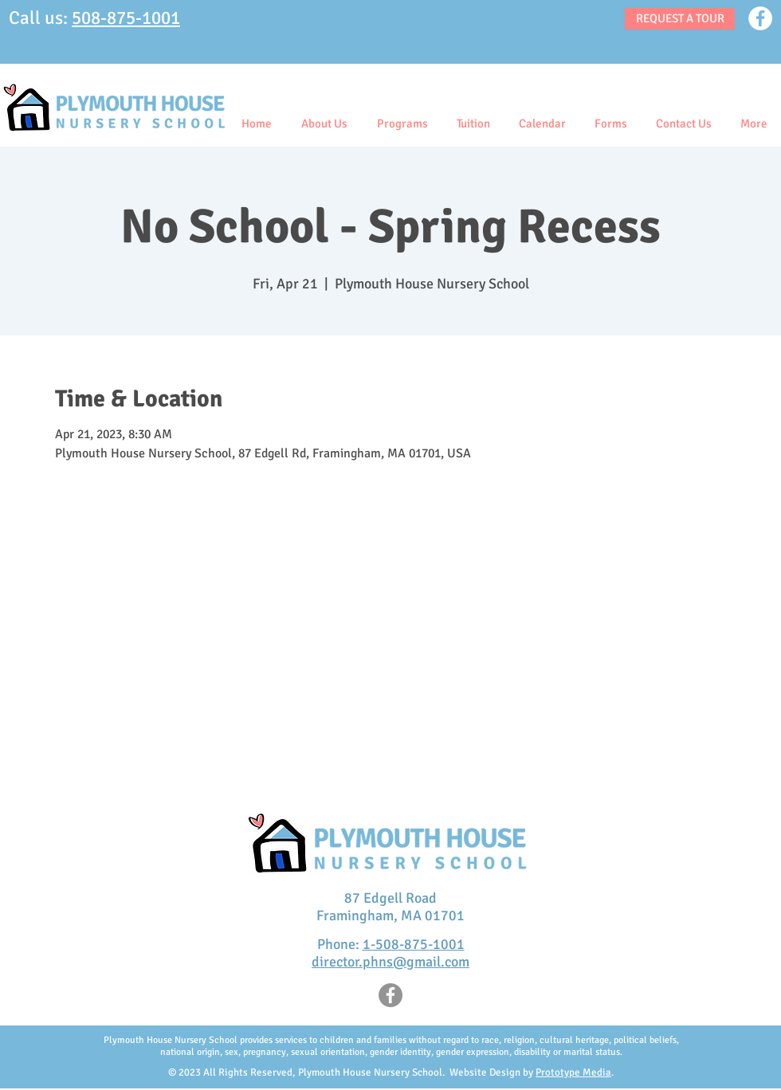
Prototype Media (573, 1072)
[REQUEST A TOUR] (680, 18)
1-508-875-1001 (414, 944)
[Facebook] (760, 18)
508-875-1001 (126, 17)
